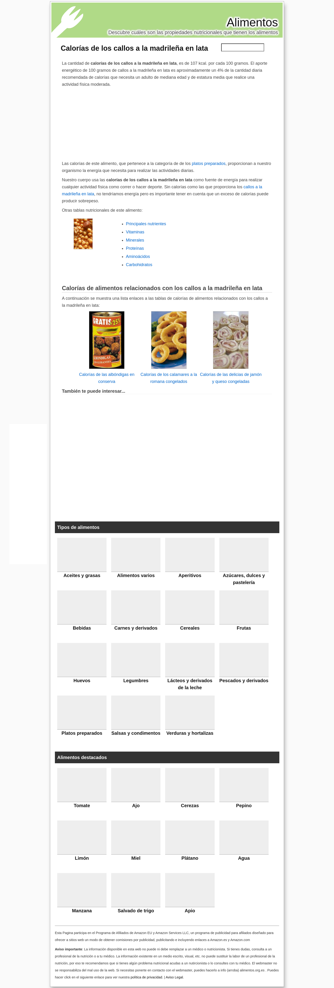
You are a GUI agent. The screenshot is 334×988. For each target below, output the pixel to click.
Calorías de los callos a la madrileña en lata (134, 48)
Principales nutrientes (146, 223)
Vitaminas (135, 232)
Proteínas (135, 248)
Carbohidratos (139, 264)
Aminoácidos (138, 256)
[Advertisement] (167, 123)
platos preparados (208, 163)
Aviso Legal (174, 977)
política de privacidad (146, 977)
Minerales (135, 240)
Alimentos (252, 22)
